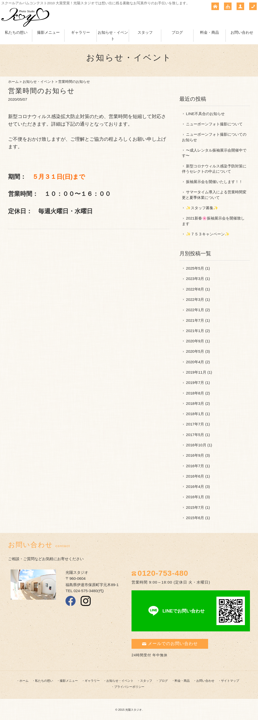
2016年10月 (196, 445)
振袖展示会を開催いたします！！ (214, 181)
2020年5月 (195, 351)
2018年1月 (195, 414)
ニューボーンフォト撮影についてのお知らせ (214, 137)
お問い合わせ (242, 32)
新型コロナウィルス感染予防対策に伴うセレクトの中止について (214, 168)
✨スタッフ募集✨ (202, 208)
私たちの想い (16, 32)
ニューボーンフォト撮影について (214, 124)
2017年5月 (195, 435)
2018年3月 (195, 403)
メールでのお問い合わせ (170, 643)
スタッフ (145, 32)
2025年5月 (195, 268)
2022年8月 (195, 289)
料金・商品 (209, 32)
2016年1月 (195, 497)
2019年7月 (195, 382)
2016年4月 (195, 486)
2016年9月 (195, 455)
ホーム (13, 82)
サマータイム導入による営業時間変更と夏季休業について (214, 194)
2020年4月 (195, 362)
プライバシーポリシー (129, 687)
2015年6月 (195, 518)
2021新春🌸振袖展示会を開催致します (213, 221)
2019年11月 (196, 372)
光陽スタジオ (133, 709)
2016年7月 (195, 466)
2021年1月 (195, 331)
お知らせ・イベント (38, 82)
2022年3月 (195, 299)
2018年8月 (195, 393)
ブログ (177, 32)
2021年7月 (195, 320)
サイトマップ (230, 680)
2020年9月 (195, 341)
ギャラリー (80, 32)
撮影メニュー (48, 32)
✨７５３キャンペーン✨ (208, 234)
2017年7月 (195, 424)
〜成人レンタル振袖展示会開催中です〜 (214, 153)
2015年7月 (195, 507)
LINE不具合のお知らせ (205, 114)
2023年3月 (195, 278)
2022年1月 (195, 310)
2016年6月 (195, 476)
